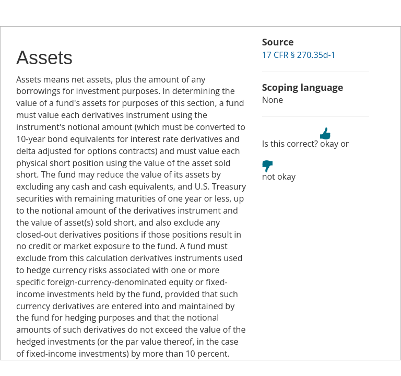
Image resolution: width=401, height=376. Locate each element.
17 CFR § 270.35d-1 (299, 55)
